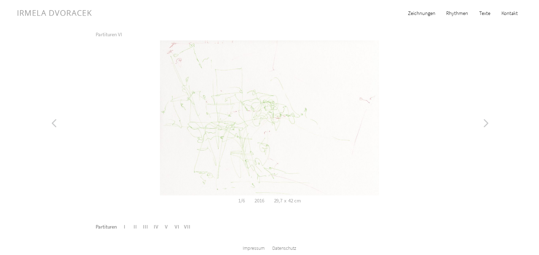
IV (156, 226)
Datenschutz (284, 248)
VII (187, 226)
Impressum (254, 248)
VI (177, 226)
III (145, 226)
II (135, 226)
